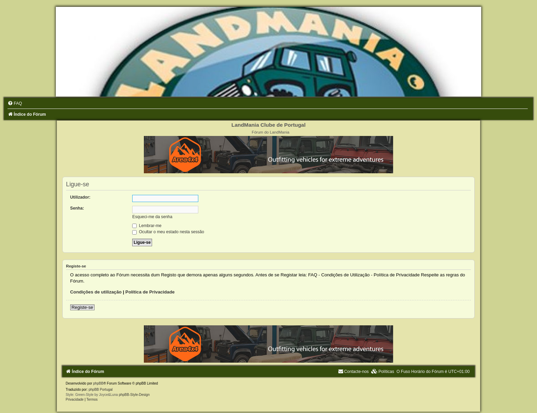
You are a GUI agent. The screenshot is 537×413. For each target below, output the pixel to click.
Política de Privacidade (150, 292)
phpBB (98, 383)
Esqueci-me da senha (152, 216)
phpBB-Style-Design (134, 395)
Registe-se (82, 307)
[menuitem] (15, 103)
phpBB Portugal (101, 389)
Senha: (77, 208)
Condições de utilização (96, 292)
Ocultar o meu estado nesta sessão (168, 231)
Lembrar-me (146, 225)
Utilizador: (80, 197)
